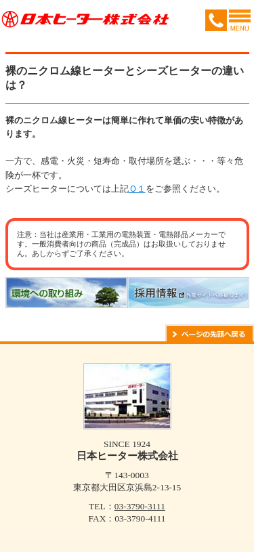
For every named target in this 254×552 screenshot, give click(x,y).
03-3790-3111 (139, 506)
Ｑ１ (137, 189)
